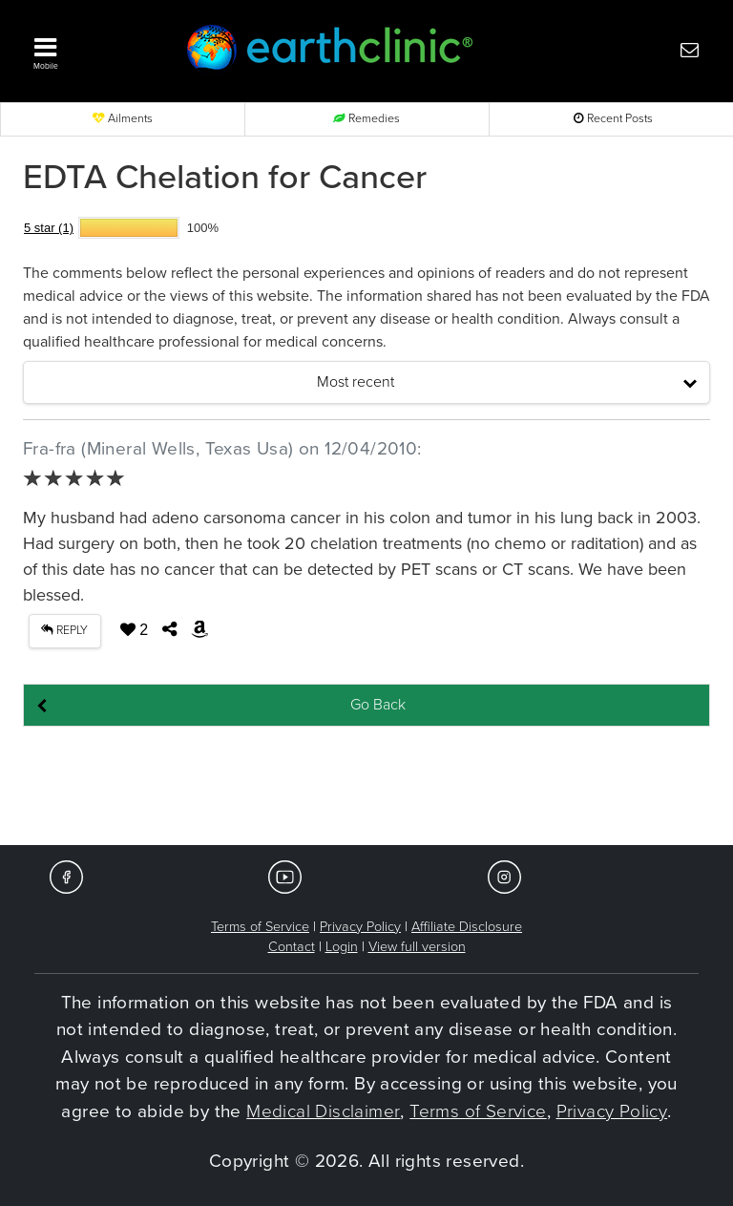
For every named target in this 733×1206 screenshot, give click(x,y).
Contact (291, 947)
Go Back (378, 704)
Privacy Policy (360, 927)
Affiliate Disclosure (466, 927)
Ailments (123, 119)
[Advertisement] (366, 787)
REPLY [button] (64, 631)
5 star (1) (48, 228)
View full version (417, 947)
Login (341, 947)
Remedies (366, 119)
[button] (89, 48)
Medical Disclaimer (323, 1111)
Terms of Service (260, 927)
